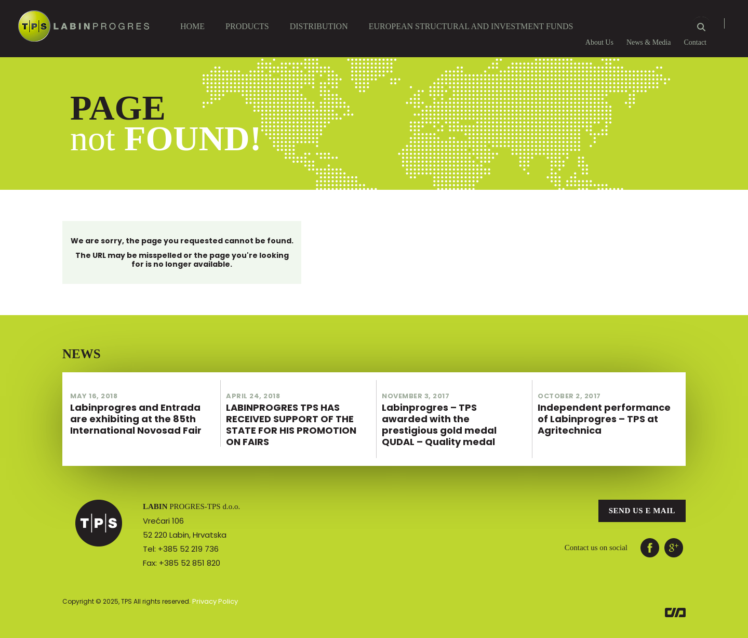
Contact (695, 42)
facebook (649, 537)
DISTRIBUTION (319, 26)
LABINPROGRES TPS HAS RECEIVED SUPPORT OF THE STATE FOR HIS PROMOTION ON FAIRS (296, 410)
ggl (673, 537)
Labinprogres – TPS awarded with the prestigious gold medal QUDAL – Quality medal (452, 410)
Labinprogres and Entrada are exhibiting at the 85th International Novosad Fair (140, 410)
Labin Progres (83, 21)
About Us (599, 42)
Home (192, 26)
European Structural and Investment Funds (471, 26)
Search (701, 27)
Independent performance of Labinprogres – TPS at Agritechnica (608, 410)
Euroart (675, 602)
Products (247, 26)
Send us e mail (642, 500)
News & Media (648, 42)
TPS (98, 512)
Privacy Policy (213, 590)
